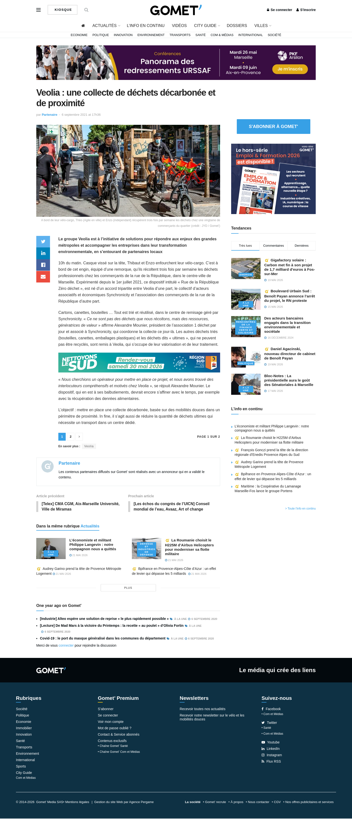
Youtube (271, 743)
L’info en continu (146, 26)
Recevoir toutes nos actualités (203, 709)
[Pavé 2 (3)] (273, 178)
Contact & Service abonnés (118, 735)
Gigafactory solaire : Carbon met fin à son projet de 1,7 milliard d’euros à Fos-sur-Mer (289, 267)
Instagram (272, 755)
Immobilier (24, 728)
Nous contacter (258, 802)
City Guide (205, 26)
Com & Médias (222, 35)
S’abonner (105, 709)
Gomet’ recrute (215, 802)
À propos (237, 802)
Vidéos (179, 26)
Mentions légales (77, 802)
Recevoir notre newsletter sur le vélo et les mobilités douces (212, 718)
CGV (277, 802)
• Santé (266, 728)
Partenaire (49, 114)
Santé (200, 35)
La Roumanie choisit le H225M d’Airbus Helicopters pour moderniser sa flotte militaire (189, 547)
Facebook (271, 709)
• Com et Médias (272, 714)
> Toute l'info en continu (300, 508)
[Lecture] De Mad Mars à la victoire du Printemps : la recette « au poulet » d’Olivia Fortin (112, 626)
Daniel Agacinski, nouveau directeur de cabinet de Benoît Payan (289, 353)
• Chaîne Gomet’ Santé (113, 746)
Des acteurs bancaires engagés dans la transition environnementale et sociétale (287, 324)
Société (274, 35)
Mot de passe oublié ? (114, 728)
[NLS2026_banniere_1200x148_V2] (139, 362)
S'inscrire (306, 10)
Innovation (123, 35)
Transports (179, 35)
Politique (100, 35)
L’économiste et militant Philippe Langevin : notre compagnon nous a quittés (92, 544)
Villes (261, 26)
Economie (79, 35)
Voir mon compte (111, 722)
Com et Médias (26, 778)
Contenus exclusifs (112, 741)
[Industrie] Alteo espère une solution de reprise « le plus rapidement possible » (104, 619)
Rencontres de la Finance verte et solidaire (246, 327)
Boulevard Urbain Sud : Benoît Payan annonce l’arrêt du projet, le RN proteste (289, 295)
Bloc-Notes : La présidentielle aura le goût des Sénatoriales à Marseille (288, 380)
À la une (51, 553)
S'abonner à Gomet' (273, 126)
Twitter (269, 723)
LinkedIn (271, 749)
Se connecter (279, 10)
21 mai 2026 (78, 555)
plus (128, 588)
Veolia (89, 446)
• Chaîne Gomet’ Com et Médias (119, 752)
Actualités (104, 26)
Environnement (151, 35)
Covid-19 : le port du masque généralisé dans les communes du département (102, 639)
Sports (21, 767)
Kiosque (62, 10)
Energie (245, 274)
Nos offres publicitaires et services (309, 802)
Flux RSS (271, 762)
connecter (66, 646)
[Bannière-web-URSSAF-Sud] (176, 62)
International (250, 35)
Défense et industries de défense (146, 549)
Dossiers (237, 26)
